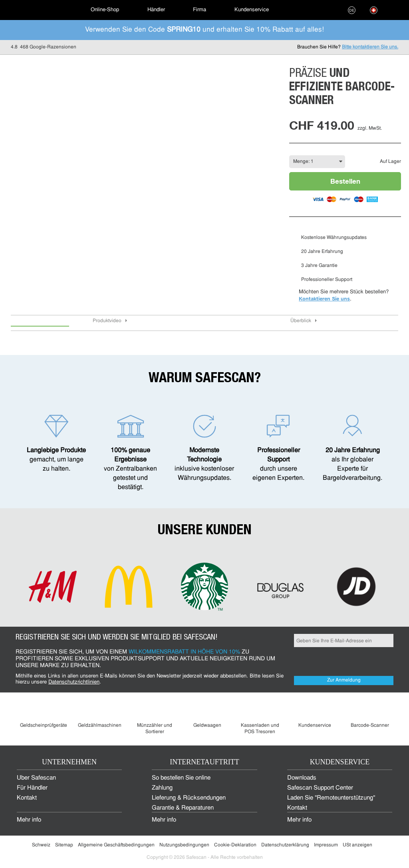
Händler (156, 9)
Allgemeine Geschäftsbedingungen (116, 845)
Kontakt (27, 798)
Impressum (326, 845)
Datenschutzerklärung (285, 845)
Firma (199, 9)
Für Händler (32, 788)
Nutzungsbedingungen (184, 845)
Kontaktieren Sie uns (324, 298)
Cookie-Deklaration (235, 845)
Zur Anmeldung (344, 680)
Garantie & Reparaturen (183, 808)
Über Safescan (36, 778)
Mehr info (29, 820)
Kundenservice (251, 9)
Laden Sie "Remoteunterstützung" (331, 798)
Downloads (301, 778)
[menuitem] (39, 10)
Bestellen (345, 181)
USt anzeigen (357, 845)
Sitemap (64, 845)
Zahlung (162, 788)
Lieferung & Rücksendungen (189, 798)
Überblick (300, 321)
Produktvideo (107, 321)
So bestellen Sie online (181, 778)
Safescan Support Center (320, 788)
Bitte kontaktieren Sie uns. (370, 47)
